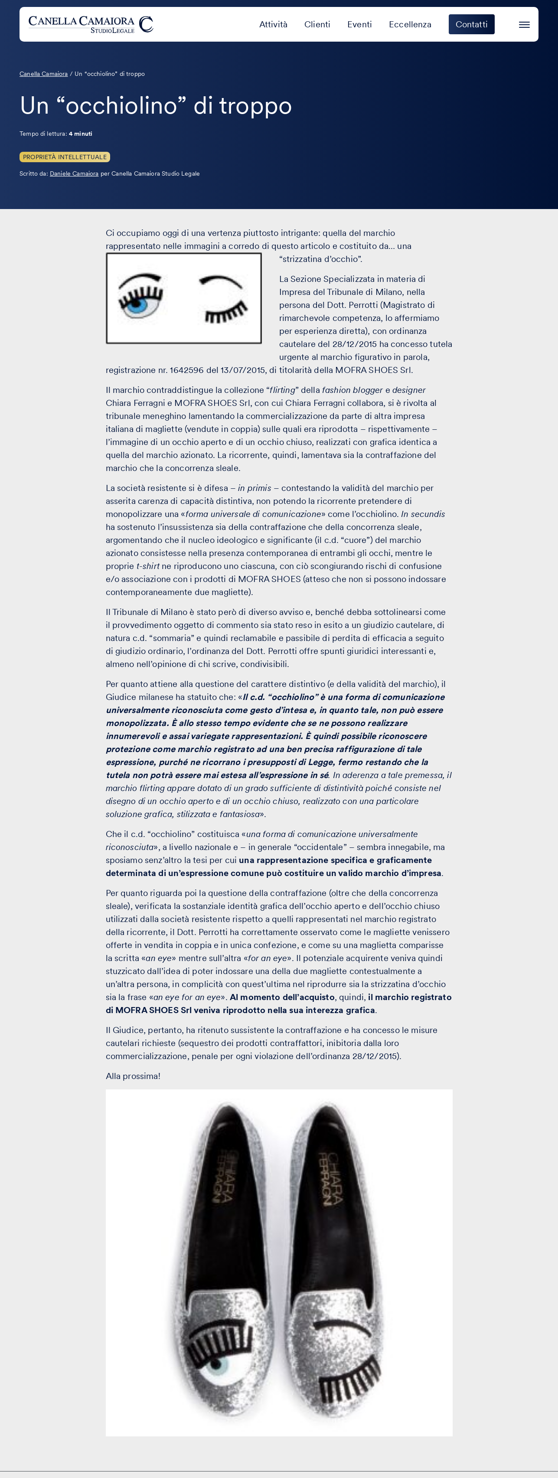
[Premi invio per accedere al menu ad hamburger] (524, 23)
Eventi (359, 24)
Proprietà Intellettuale (65, 157)
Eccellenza (410, 24)
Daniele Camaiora (74, 173)
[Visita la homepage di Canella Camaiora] (92, 24)
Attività (273, 24)
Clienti (317, 24)
